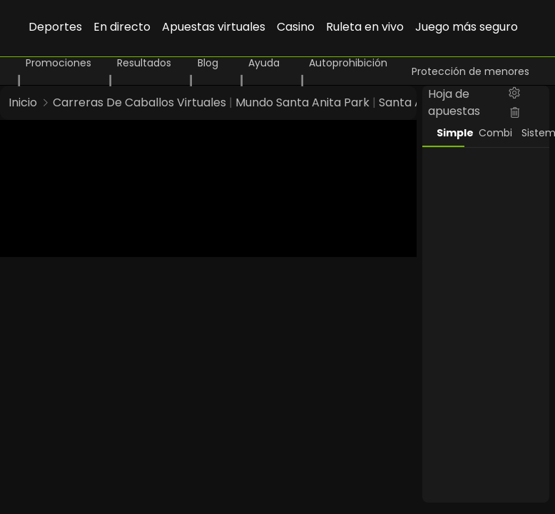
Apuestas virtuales (213, 27)
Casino (296, 27)
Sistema (535, 133)
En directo (122, 27)
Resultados (144, 63)
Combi (493, 133)
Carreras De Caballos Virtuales (139, 102)
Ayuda (264, 63)
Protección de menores (470, 71)
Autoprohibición (348, 63)
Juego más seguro (466, 27)
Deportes (55, 27)
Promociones (58, 63)
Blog (208, 63)
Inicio (23, 102)
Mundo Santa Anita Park (302, 102)
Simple (451, 133)
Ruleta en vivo (365, 27)
